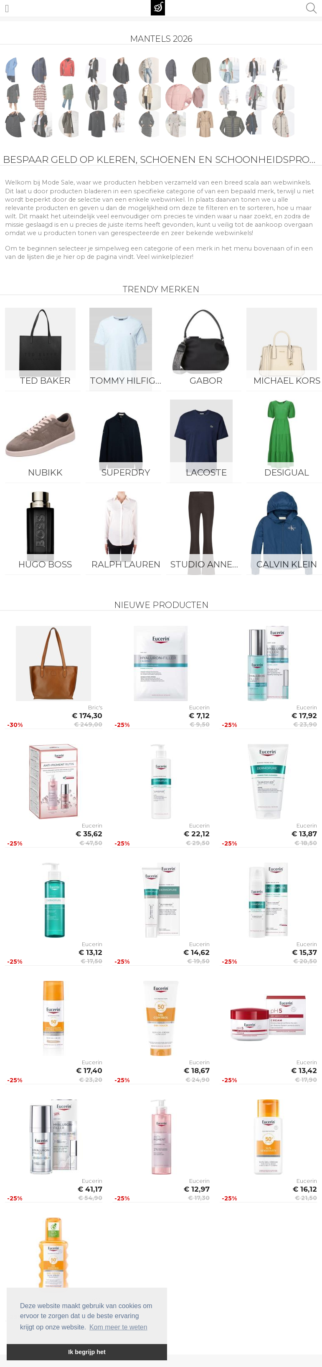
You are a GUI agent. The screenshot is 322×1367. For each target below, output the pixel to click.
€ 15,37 (304, 952)
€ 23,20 (90, 1079)
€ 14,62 (196, 952)
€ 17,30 (199, 1198)
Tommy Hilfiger (128, 380)
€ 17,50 (91, 961)
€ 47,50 (90, 843)
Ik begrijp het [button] (87, 1352)
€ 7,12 (199, 715)
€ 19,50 (198, 961)
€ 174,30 (87, 715)
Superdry (125, 472)
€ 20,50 (305, 961)
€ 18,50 (305, 843)
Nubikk (45, 472)
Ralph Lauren (125, 564)
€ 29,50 (198, 843)
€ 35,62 (89, 834)
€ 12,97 (197, 1189)
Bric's (95, 707)
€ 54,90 (90, 1198)
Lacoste (206, 472)
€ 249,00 (88, 724)
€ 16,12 (305, 1189)
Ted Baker (45, 380)
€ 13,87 (304, 834)
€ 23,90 (305, 724)
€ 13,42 (304, 1070)
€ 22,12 (197, 834)
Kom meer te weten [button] (118, 1327)
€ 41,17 (90, 1189)
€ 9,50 (200, 724)
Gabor (206, 380)
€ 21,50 (306, 1198)
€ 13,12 (90, 952)
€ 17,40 (89, 1070)
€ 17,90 (306, 1079)
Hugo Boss (45, 564)
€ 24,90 (197, 1079)
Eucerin (199, 707)
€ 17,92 (304, 715)
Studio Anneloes (208, 564)
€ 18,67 (197, 1070)
